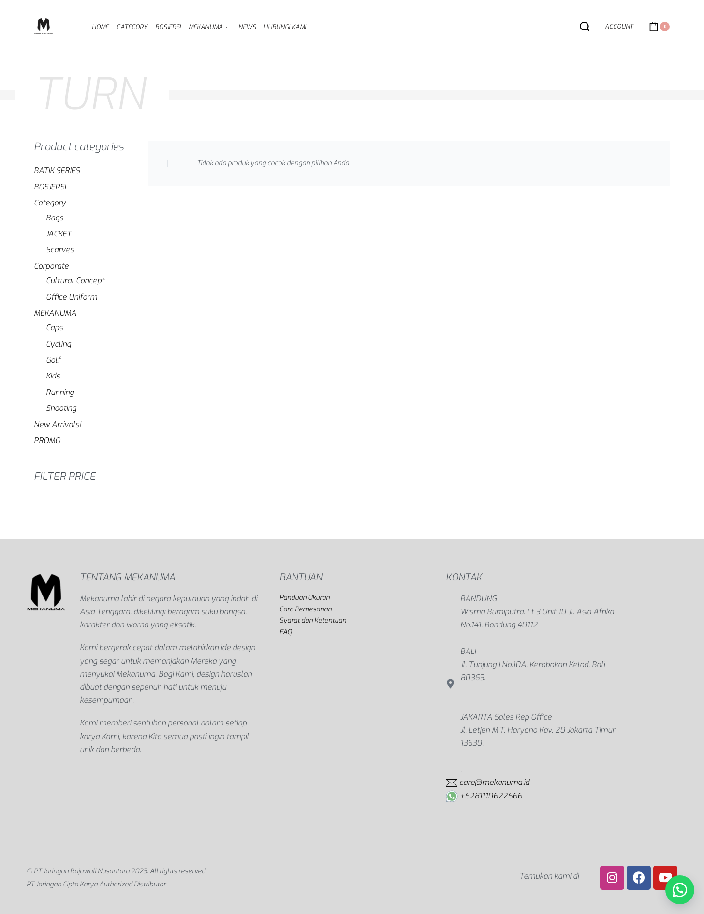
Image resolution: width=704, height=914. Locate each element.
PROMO (47, 440)
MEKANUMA (55, 313)
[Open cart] (659, 26)
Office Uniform (71, 297)
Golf (53, 360)
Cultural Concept (75, 281)
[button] (679, 889)
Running (60, 392)
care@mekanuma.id (494, 782)
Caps (54, 327)
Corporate (51, 266)
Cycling (58, 344)
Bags (54, 218)
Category (50, 203)
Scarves (60, 250)
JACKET (59, 234)
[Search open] (584, 26)
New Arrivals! (57, 425)
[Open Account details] (619, 26)
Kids (53, 376)
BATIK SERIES (57, 170)
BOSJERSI (50, 187)
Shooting (61, 408)
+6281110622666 (491, 796)
